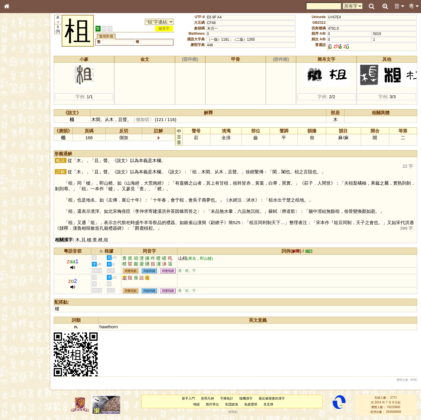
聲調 (28, 159)
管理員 (233, 412)
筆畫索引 (14, 85)
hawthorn (110, 326)
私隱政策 (232, 404)
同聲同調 (169, 270)
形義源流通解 (18, 102)
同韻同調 (151, 270)
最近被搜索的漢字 (272, 398)
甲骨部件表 (16, 91)
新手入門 (189, 398)
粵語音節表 (16, 118)
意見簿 (269, 404)
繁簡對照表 (16, 203)
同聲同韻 (132, 270)
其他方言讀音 (18, 170)
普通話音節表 (18, 165)
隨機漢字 (246, 398)
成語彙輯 (14, 198)
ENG (26, 65)
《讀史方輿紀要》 (21, 192)
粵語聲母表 (16, 124)
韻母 (20, 159)
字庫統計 (227, 398)
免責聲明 (251, 404)
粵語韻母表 (16, 130)
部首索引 (14, 79)
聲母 (11, 159)
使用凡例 (208, 398)
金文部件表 (16, 97)
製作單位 (213, 404)
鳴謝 (197, 404)
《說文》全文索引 (21, 186)
